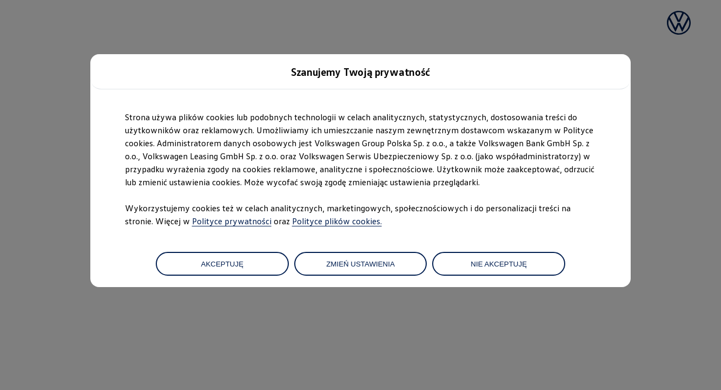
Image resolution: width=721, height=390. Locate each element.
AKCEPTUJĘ (222, 264)
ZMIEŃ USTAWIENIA (360, 264)
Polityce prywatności (232, 221)
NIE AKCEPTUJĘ (499, 264)
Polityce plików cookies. (337, 221)
